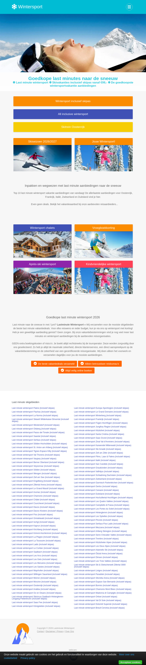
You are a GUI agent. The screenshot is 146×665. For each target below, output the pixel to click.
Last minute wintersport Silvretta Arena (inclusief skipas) (99, 578)
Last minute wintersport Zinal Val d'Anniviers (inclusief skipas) (102, 441)
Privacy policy (28, 658)
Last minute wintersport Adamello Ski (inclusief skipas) (98, 550)
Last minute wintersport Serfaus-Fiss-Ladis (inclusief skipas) (101, 524)
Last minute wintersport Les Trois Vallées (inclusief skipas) (100, 561)
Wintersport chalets (42, 227)
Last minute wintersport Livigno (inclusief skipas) (96, 570)
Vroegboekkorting (103, 227)
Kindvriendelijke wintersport (103, 264)
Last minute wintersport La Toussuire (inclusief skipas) (36, 540)
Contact (40, 631)
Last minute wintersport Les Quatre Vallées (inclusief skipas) (101, 501)
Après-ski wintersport (42, 264)
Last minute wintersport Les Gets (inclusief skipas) (34, 559)
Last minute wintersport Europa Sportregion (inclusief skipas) (101, 408)
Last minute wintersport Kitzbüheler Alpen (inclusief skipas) (100, 542)
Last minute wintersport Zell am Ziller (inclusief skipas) (98, 453)
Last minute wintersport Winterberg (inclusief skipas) (97, 415)
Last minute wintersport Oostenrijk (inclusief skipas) (35, 585)
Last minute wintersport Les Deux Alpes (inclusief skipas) (100, 546)
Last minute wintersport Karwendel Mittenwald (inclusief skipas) (102, 445)
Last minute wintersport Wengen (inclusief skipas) (34, 473)
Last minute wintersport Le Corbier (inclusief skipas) (35, 548)
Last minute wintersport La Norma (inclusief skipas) (35, 415)
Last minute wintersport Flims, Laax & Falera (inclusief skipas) (102, 456)
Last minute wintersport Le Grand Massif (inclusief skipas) (38, 488)
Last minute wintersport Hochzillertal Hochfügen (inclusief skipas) (103, 497)
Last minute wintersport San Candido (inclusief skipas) (98, 464)
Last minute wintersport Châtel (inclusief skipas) (33, 499)
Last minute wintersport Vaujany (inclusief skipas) (34, 458)
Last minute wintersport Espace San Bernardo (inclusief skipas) (102, 582)
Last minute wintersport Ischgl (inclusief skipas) (33, 522)
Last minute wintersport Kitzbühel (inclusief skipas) (97, 430)
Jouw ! (103, 141)
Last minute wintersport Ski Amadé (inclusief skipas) (97, 449)
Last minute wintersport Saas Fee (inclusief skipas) (35, 602)
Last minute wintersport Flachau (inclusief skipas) (34, 412)
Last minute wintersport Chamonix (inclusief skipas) (35, 496)
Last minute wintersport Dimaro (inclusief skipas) (96, 557)
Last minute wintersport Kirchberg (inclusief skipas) (35, 529)
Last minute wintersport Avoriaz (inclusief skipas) (34, 492)
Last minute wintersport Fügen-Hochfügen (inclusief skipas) (101, 423)
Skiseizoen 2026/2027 (42, 141)
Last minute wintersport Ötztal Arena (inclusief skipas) (98, 553)
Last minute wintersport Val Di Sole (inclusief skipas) (97, 600)
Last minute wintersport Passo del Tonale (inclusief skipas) (38, 432)
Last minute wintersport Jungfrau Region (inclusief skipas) (100, 427)
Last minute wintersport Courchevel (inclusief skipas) (35, 503)
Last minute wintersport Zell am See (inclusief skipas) (36, 477)
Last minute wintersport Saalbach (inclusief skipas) (35, 552)
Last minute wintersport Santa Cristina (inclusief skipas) (99, 434)
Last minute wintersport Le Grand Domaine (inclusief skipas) (101, 412)
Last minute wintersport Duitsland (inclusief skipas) (97, 494)
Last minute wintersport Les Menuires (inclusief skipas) (36, 563)
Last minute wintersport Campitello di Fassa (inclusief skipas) (101, 505)
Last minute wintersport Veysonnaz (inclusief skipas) (35, 466)
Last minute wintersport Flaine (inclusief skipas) (33, 408)
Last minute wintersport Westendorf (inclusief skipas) (36, 425)
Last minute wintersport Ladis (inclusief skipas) (33, 544)
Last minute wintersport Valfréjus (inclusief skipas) (96, 471)
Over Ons (69, 631)
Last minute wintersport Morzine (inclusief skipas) (34, 582)
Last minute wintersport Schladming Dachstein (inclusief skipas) (103, 475)
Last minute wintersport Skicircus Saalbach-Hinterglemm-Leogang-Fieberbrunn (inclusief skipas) (38, 597)
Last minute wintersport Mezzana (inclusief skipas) (97, 527)
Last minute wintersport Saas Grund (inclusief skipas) (98, 438)
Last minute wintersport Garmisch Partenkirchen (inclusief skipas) (103, 482)
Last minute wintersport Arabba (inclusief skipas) (34, 589)
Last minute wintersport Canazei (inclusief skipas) (96, 490)
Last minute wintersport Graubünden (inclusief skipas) (98, 468)
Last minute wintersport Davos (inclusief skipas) (33, 507)
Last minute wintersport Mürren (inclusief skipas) (34, 578)
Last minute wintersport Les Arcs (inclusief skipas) (34, 555)
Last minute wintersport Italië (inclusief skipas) (95, 460)
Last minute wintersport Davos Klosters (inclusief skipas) (37, 511)
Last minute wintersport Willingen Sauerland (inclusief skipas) (39, 574)
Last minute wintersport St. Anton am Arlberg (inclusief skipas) (40, 447)
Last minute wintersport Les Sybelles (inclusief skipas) (98, 516)
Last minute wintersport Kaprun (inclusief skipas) (34, 526)
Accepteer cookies (130, 662)
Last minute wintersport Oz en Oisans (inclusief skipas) (37, 593)
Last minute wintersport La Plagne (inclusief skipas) (35, 537)
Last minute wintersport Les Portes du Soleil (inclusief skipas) (102, 509)
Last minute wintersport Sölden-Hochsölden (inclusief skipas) (39, 443)
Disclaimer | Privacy (55, 631)
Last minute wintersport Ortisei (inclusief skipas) (95, 596)
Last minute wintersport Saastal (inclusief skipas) (34, 436)
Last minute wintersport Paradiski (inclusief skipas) (97, 574)
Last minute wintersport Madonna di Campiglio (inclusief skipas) (103, 593)
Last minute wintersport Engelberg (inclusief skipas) (35, 481)
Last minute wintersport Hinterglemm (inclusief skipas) (98, 512)
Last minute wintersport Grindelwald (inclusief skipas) (36, 518)
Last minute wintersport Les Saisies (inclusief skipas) (36, 567)
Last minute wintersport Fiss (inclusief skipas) (32, 514)
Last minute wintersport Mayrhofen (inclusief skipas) (35, 570)
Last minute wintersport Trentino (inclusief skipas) (96, 538)
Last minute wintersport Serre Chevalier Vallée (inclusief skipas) (103, 535)
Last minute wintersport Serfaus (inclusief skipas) (34, 440)
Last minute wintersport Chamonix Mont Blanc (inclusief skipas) (102, 589)
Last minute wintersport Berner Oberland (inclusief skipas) (38, 462)
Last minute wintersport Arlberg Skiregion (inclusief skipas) (100, 531)
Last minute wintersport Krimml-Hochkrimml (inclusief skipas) (39, 533)
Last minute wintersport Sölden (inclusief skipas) (34, 470)
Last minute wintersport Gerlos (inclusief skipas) (95, 486)
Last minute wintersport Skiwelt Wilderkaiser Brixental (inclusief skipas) (40, 420)
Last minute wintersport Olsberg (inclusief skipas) (34, 429)
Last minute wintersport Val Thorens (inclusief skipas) (36, 455)
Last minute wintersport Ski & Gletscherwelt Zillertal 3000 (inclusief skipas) (100, 566)
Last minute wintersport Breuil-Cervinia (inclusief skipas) (99, 608)
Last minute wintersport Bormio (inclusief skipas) (96, 585)
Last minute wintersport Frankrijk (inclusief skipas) (96, 419)
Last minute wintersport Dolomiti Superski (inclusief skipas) (100, 604)
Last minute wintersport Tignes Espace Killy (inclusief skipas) (39, 451)
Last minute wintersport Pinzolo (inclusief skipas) (96, 520)
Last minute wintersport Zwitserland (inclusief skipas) (98, 479)
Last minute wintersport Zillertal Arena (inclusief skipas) (37, 485)
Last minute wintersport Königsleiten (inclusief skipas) (36, 606)
